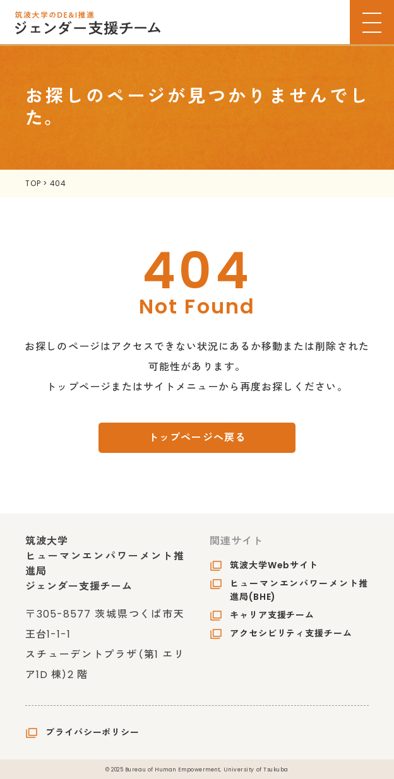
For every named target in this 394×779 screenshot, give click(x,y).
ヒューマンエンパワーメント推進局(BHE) (299, 590)
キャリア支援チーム (272, 615)
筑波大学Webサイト (274, 565)
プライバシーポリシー (92, 732)
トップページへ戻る (196, 437)
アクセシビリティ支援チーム (291, 633)
